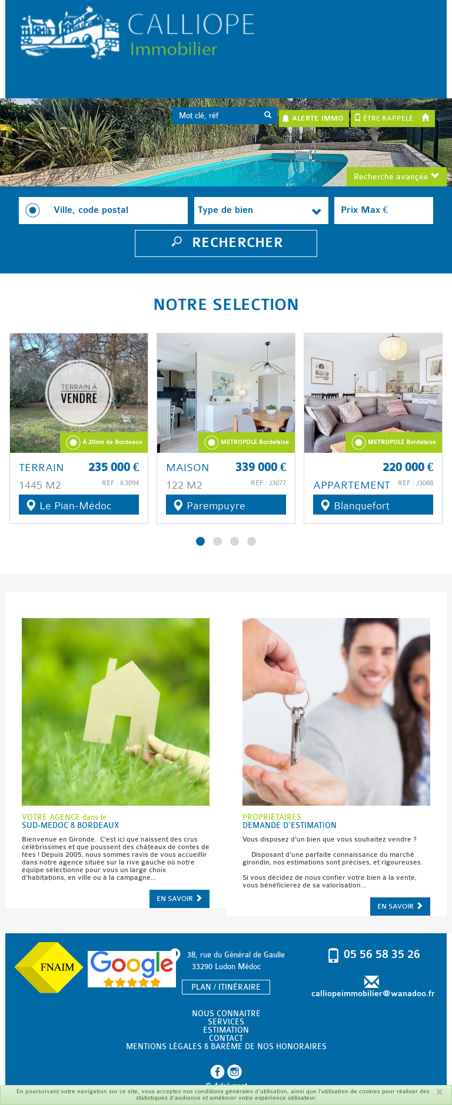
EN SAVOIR (179, 898)
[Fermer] (439, 1092)
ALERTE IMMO (312, 118)
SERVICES (226, 1021)
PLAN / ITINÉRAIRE (226, 987)
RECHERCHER (226, 242)
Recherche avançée (397, 177)
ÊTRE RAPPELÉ (383, 117)
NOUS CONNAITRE (226, 1013)
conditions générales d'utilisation (241, 1091)
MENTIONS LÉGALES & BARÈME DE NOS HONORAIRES (226, 1046)
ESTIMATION (226, 1030)
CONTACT (226, 1038)
